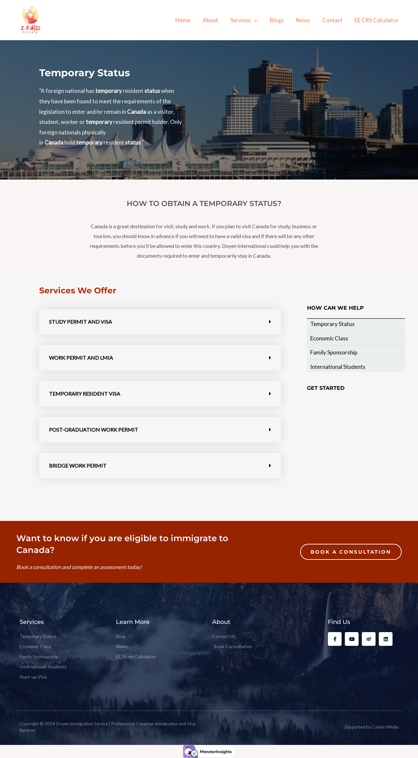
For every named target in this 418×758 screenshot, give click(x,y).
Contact (334, 20)
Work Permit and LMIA (81, 357)
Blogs (281, 20)
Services (249, 20)
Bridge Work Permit (77, 465)
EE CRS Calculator (377, 20)
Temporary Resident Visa (84, 393)
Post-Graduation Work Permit (93, 429)
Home (190, 20)
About (216, 20)
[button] (160, 322)
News (306, 20)
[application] (259, 20)
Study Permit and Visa (80, 322)
